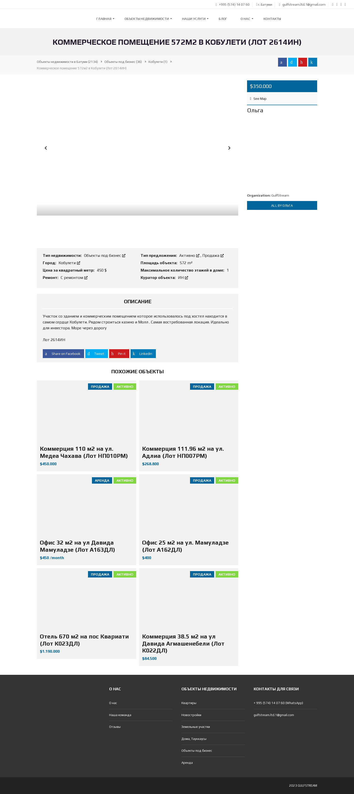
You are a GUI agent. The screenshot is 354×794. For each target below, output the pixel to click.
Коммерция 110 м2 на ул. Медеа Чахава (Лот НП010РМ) (84, 452)
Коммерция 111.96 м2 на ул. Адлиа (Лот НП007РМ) (183, 452)
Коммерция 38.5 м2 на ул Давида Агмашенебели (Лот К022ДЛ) (183, 643)
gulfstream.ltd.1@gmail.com (302, 4)
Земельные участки (195, 727)
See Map (258, 99)
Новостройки (191, 715)
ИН (183, 277)
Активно (189, 255)
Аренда (187, 763)
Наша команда (120, 715)
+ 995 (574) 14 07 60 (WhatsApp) (278, 703)
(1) (157, 62)
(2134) (67, 62)
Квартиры (188, 703)
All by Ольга (282, 205)
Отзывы (115, 727)
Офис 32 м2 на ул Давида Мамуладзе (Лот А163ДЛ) (77, 546)
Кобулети (69, 262)
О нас (113, 703)
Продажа (213, 255)
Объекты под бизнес (104, 255)
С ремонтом (74, 277)
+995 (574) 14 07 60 (233, 4)
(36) (123, 62)
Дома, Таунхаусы (193, 739)
